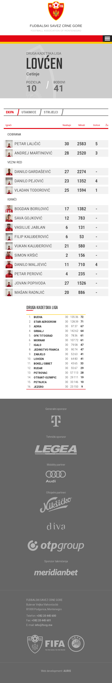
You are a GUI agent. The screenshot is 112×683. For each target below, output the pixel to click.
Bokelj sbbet (43, 363)
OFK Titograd (43, 335)
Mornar (39, 340)
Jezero (39, 386)
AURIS (67, 670)
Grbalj (39, 331)
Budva (38, 317)
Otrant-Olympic (45, 377)
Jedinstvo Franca (46, 349)
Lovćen (39, 358)
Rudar (38, 368)
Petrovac (40, 372)
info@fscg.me (43, 625)
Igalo (37, 345)
